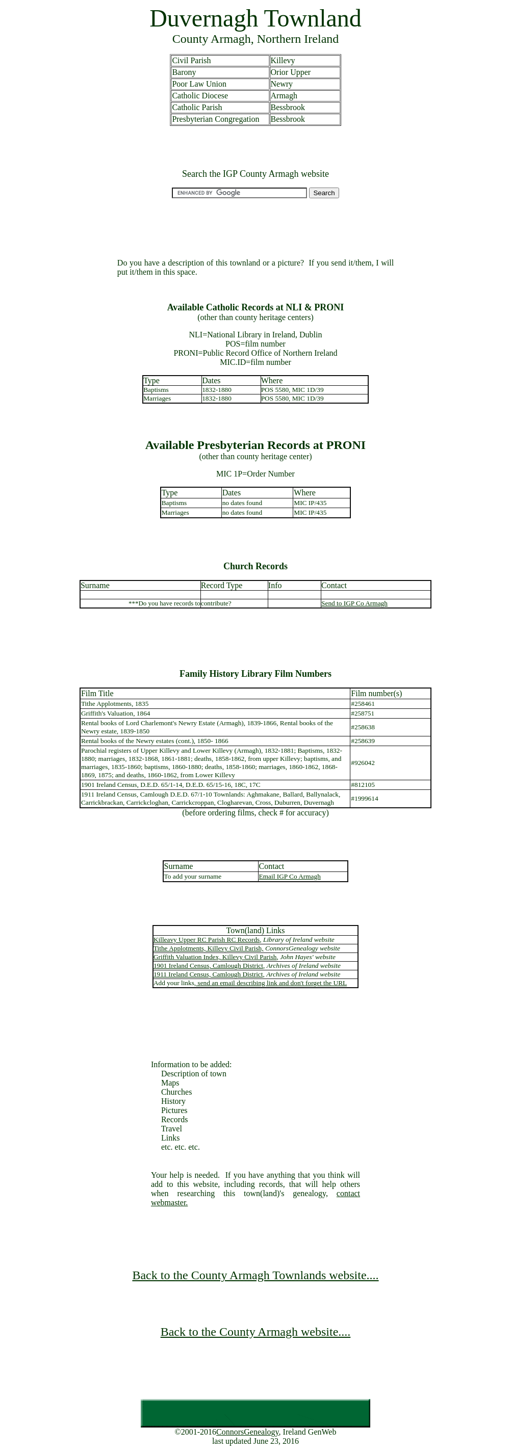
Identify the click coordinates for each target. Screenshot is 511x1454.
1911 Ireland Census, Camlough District (208, 974)
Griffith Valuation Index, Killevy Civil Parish (215, 957)
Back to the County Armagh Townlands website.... (255, 1275)
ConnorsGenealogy (247, 1431)
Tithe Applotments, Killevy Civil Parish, (209, 948)
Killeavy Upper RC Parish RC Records (207, 939)
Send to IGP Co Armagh (354, 603)
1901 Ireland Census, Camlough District (208, 965)
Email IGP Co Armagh (290, 876)
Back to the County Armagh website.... (256, 1331)
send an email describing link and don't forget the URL (271, 983)
